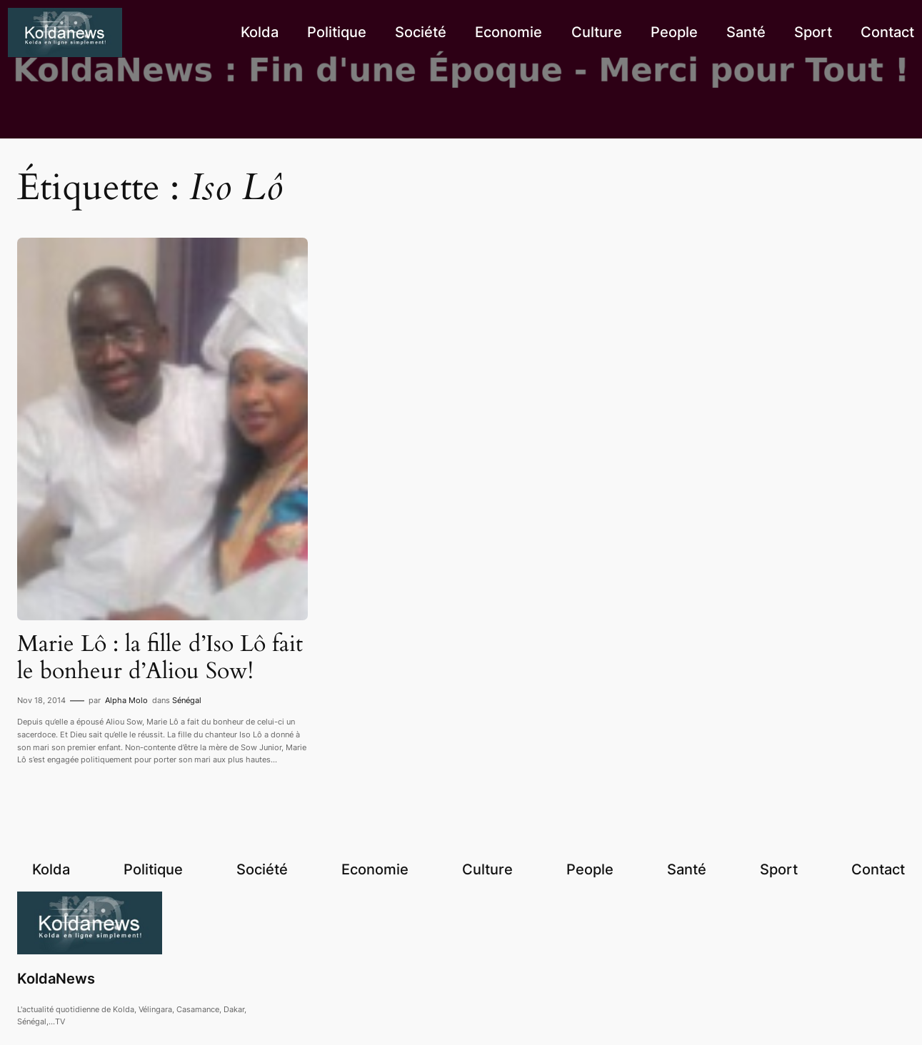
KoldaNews (56, 978)
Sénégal (186, 700)
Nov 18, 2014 (41, 700)
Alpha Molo (126, 700)
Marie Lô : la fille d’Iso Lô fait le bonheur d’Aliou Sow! (160, 657)
